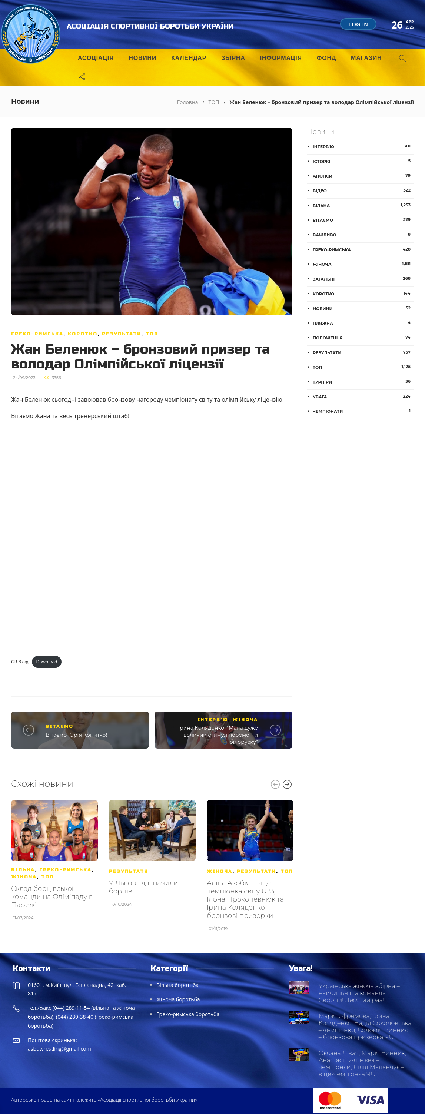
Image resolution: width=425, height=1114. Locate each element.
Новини (142, 58)
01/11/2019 (218, 928)
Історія (363, 161)
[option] (54, 864)
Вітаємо (59, 726)
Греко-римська (37, 333)
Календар (188, 58)
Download (46, 662)
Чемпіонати (363, 411)
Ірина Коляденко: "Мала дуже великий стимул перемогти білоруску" (218, 735)
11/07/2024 (23, 918)
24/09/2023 (24, 377)
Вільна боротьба (177, 984)
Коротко (82, 333)
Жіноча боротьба (178, 999)
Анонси (363, 176)
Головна (187, 102)
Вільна (23, 869)
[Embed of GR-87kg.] (151, 538)
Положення (363, 338)
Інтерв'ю (212, 719)
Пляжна (363, 323)
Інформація (281, 58)
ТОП (214, 102)
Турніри (363, 382)
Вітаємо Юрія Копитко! (76, 735)
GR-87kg (20, 662)
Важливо (363, 235)
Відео (363, 190)
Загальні (363, 279)
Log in (358, 24)
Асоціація (96, 58)
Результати (121, 333)
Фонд (326, 58)
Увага (363, 396)
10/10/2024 (121, 904)
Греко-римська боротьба (187, 1014)
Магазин (366, 58)
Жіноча (245, 719)
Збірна (233, 58)
